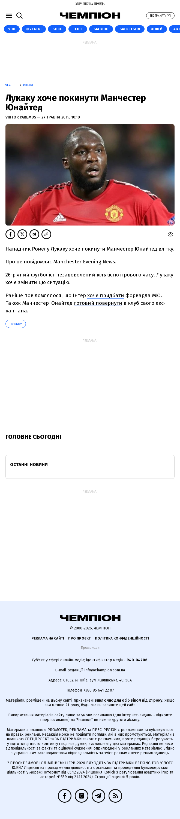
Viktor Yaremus (21, 117)
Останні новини (29, 464)
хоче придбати (105, 295)
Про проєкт (79, 638)
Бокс (57, 29)
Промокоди (90, 648)
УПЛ (11, 29)
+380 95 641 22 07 (99, 690)
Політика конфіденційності (122, 638)
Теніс (78, 29)
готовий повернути (98, 303)
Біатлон (101, 29)
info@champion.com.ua (105, 670)
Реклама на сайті (47, 638)
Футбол (33, 29)
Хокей (157, 29)
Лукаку (16, 324)
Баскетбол (129, 29)
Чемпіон (11, 85)
